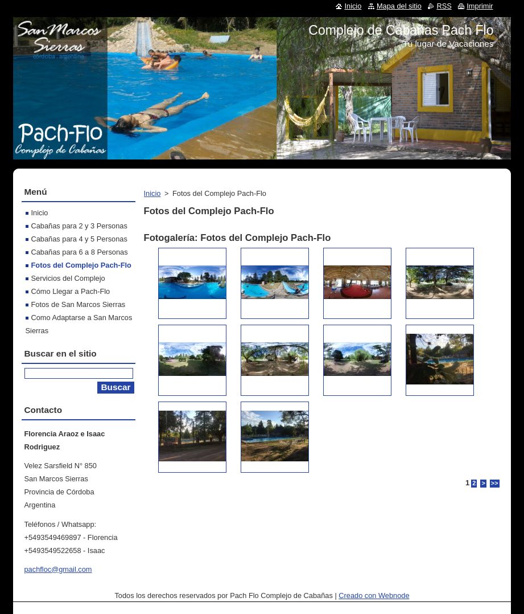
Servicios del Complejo (68, 278)
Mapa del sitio (399, 6)
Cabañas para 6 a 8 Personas (79, 252)
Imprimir (480, 6)
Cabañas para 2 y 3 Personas (79, 226)
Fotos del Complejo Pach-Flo (81, 265)
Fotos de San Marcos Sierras (78, 304)
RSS (443, 6)
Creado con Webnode (374, 595)
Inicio (152, 193)
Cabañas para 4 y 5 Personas (79, 239)
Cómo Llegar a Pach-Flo (70, 291)
